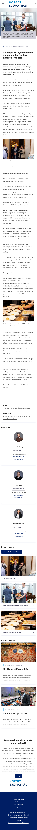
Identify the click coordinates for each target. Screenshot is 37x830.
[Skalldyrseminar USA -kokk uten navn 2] (18, 593)
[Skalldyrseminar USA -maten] (18, 620)
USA (4, 416)
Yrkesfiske (6, 408)
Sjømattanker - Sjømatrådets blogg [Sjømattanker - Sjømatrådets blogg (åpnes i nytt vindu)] (18, 823)
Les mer (18, 776)
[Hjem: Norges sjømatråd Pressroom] (18, 4)
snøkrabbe (6, 419)
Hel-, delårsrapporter (19, 408)
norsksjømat (19, 416)
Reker (8, 416)
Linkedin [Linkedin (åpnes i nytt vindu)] (18, 820)
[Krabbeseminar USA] (18, 566)
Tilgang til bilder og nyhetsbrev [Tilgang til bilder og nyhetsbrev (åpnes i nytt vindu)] (18, 817)
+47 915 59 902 (18, 459)
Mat (11, 408)
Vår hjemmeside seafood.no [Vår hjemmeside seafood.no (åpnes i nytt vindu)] (18, 812)
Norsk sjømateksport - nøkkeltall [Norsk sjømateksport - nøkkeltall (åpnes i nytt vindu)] (18, 815)
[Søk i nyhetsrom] (34, 4)
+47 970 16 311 (18, 498)
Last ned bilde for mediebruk (12, 552)
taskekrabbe (13, 419)
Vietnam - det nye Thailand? (15, 713)
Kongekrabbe (28, 416)
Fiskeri (28, 408)
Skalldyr (12, 416)
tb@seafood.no (18, 533)
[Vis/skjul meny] (3, 4)
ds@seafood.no (19, 495)
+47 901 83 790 (18, 536)
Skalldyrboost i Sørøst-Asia (15, 669)
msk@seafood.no (18, 457)
